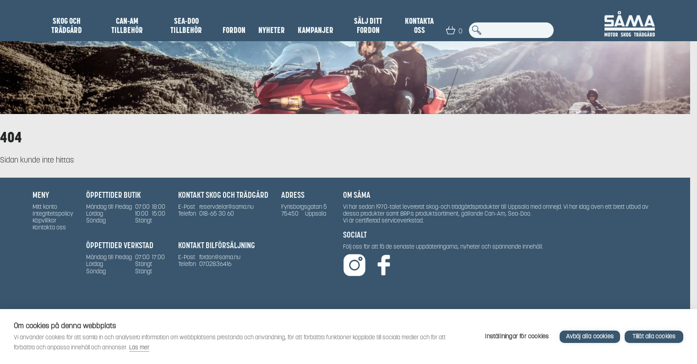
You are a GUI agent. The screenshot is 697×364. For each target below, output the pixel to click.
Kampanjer (315, 30)
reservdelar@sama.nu (226, 207)
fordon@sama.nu (219, 257)
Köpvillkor (44, 220)
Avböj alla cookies (590, 336)
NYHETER (271, 30)
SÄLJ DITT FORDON (368, 25)
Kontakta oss (419, 25)
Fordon (234, 30)
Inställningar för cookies (517, 336)
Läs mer (139, 347)
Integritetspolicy (53, 213)
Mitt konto (45, 207)
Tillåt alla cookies (654, 336)
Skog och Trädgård (66, 25)
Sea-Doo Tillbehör (186, 25)
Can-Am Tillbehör (127, 25)
